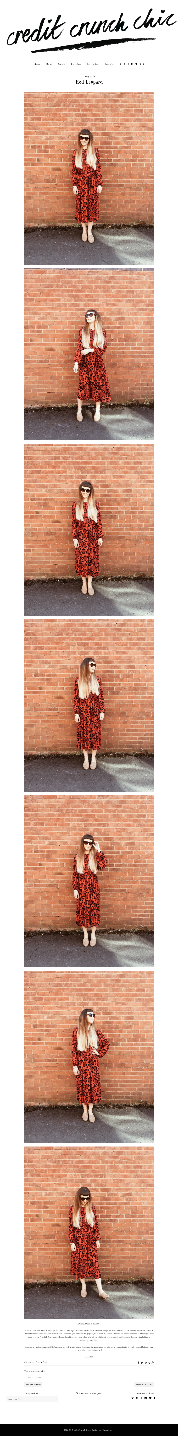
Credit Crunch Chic (81, 1430)
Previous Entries (144, 1384)
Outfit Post (41, 1362)
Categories (93, 64)
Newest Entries (33, 1384)
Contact (61, 64)
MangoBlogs (108, 1430)
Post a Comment (35, 1377)
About (49, 64)
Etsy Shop (76, 64)
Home (37, 64)
